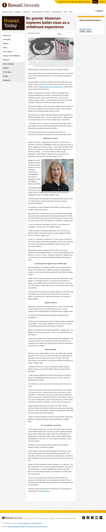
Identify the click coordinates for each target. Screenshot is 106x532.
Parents (75, 1)
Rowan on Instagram (92, 517)
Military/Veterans (57, 12)
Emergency (6, 80)
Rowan (102, 2)
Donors (82, 1)
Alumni (69, 1)
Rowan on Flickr (101, 517)
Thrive (65, 12)
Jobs (88, 1)
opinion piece (45, 491)
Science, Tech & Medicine (11, 56)
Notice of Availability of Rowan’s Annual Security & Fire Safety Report (27, 526)
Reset (89, 31)
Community (6, 39)
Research (47, 12)
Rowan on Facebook (88, 517)
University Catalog (36, 523)
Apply (95, 1)
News (62, 1)
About (70, 12)
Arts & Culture (7, 52)
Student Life (7, 35)
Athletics (6, 43)
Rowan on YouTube (96, 517)
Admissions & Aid (7, 12)
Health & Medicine (37, 12)
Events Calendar (8, 64)
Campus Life (26, 12)
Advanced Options (85, 29)
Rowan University (24, 5)
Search (100, 11)
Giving (5, 48)
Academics (17, 12)
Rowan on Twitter (83, 517)
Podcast (5, 76)
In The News (7, 72)
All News (6, 68)
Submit (82, 31)
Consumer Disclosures (23, 523)
